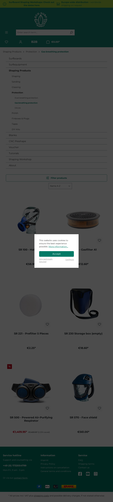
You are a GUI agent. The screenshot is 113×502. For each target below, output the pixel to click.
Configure (69, 260)
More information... (58, 246)
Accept (56, 253)
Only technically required (46, 260)
